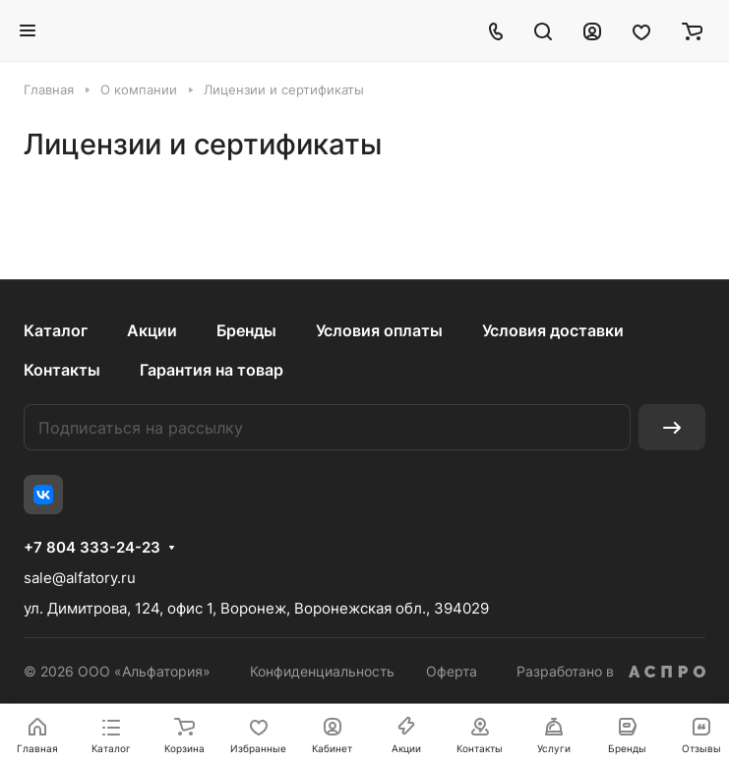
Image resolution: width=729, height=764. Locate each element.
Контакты (62, 370)
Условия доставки (553, 330)
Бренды (246, 330)
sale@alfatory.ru (80, 577)
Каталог (56, 330)
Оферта (451, 671)
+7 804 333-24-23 (92, 548)
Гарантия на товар (211, 370)
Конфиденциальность (322, 671)
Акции (152, 330)
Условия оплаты (379, 330)
